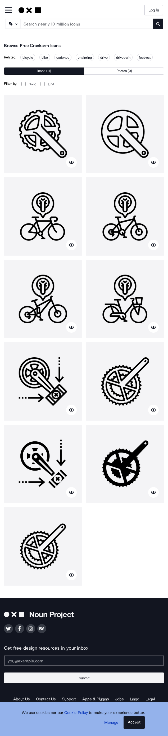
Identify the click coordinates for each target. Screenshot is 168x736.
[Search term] (87, 24)
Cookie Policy (76, 712)
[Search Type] (12, 24)
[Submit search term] (158, 24)
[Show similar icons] (71, 162)
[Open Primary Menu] (8, 10)
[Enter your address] (84, 660)
